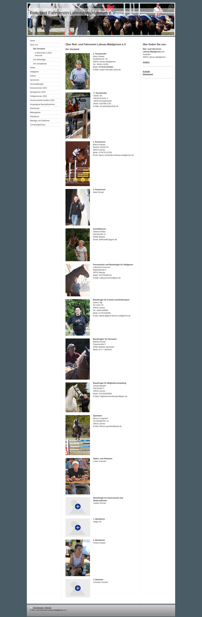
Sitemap (48, 608)
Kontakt (146, 72)
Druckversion (37, 608)
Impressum (148, 74)
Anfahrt (146, 62)
